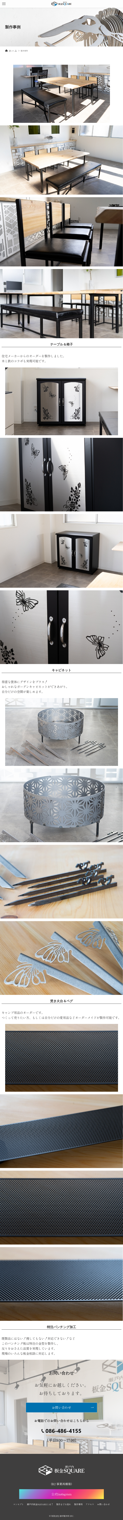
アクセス (90, 1504)
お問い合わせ (103, 1504)
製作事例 (78, 1504)
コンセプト (18, 1504)
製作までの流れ (63, 1504)
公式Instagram (61, 1494)
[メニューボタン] (4, 4)
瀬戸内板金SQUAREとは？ (40, 1504)
